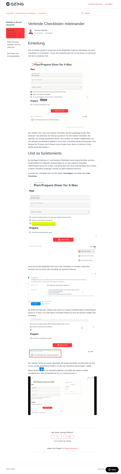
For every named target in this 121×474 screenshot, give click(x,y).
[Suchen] (97, 13)
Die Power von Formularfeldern (13, 54)
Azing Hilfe (9, 13)
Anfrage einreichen (95, 4)
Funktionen (42, 13)
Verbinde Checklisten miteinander (11, 33)
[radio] (56, 436)
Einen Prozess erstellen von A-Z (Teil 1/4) (14, 44)
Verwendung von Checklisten (26, 13)
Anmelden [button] (109, 4)
